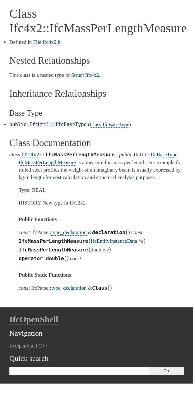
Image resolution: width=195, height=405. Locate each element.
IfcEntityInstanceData (114, 241)
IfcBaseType (164, 155)
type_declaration (68, 232)
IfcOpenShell (33, 319)
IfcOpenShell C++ (28, 346)
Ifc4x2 (30, 155)
